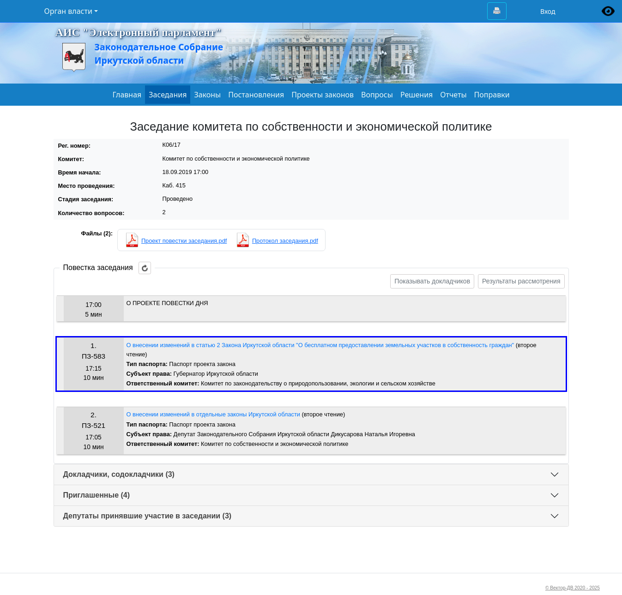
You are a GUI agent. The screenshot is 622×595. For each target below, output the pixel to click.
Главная (126, 95)
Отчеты (453, 95)
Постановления (256, 95)
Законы (207, 95)
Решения (416, 95)
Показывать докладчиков (432, 281)
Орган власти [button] (68, 11)
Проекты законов (322, 95)
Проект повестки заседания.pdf (184, 240)
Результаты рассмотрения (521, 281)
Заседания (168, 95)
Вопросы (377, 95)
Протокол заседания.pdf (285, 240)
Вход (548, 11)
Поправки (492, 95)
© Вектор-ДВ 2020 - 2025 (572, 587)
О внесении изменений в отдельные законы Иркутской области (213, 414)
